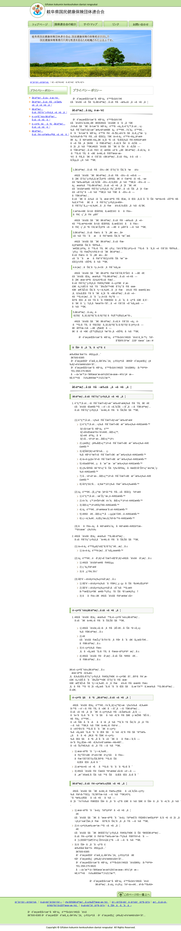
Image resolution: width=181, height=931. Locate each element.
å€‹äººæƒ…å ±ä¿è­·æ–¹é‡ (45, 98)
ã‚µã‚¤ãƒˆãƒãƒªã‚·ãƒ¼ (93, 905)
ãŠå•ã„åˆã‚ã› (119, 905)
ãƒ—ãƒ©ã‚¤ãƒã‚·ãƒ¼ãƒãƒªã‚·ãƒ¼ (131, 902)
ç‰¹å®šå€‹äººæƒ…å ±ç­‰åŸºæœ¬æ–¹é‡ (87, 902)
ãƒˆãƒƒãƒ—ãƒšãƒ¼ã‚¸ (39, 82)
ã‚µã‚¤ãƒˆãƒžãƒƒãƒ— (51, 902)
